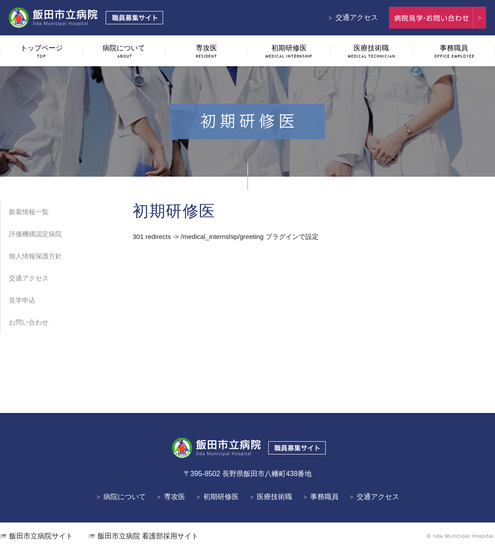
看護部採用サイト (148, 536)
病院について (124, 496)
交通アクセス (356, 17)
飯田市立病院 (41, 536)
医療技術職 (274, 496)
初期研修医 (221, 496)
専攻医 (174, 496)
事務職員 (324, 496)
